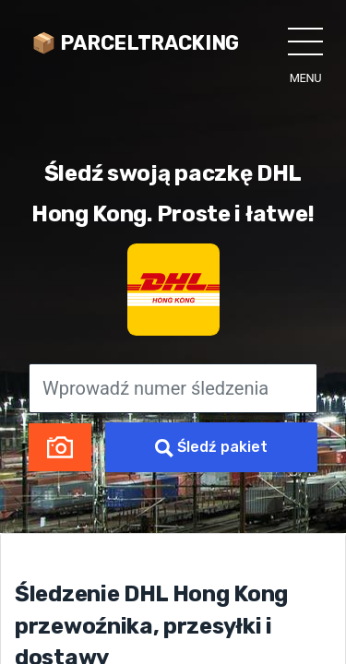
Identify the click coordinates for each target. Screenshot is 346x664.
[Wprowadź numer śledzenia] (173, 388)
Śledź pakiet (211, 447)
